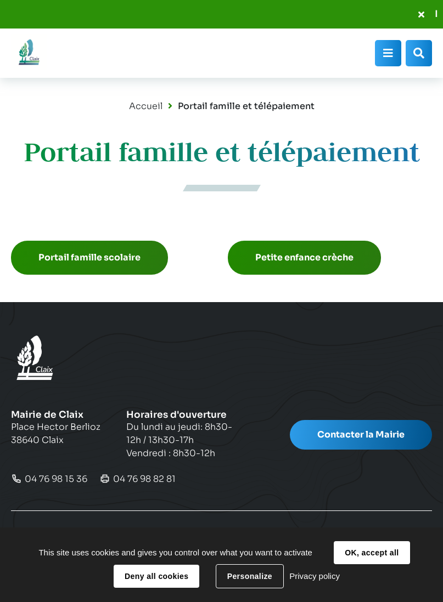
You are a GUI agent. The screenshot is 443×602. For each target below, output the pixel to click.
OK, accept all (372, 552)
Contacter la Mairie (361, 434)
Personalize (249, 576)
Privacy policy (314, 576)
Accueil (145, 106)
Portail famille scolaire (89, 257)
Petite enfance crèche (304, 257)
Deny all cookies (156, 576)
